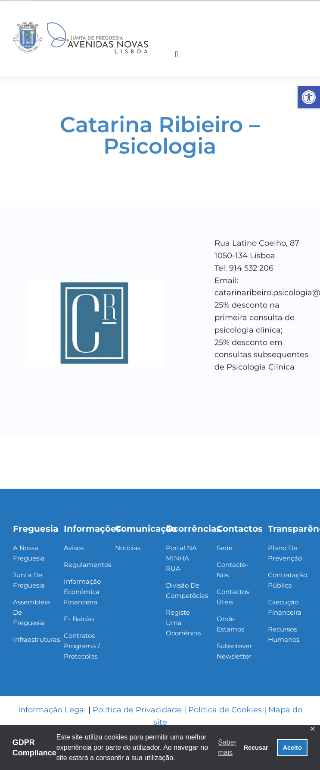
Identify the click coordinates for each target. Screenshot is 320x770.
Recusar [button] (256, 747)
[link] (309, 97)
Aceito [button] (292, 747)
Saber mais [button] (227, 747)
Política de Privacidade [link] (137, 710)
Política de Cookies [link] (225, 710)
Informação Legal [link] (52, 710)
